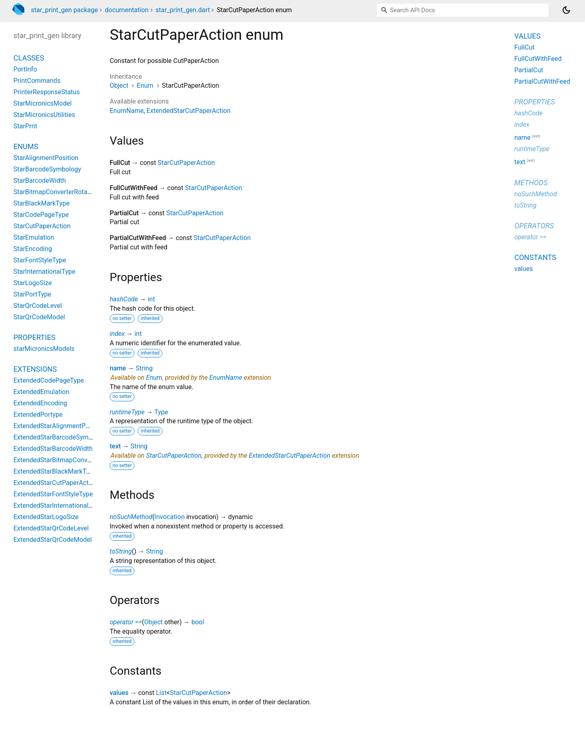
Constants (535, 257)
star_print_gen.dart (183, 10)
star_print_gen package (64, 10)
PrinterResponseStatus (46, 92)
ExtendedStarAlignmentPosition (59, 426)
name (118, 368)
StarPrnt (25, 126)
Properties (34, 337)
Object (119, 85)
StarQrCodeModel (39, 317)
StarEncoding (32, 249)
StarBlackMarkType (41, 203)
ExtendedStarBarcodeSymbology (60, 437)
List (161, 693)
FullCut (524, 47)
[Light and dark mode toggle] (566, 10)
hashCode (124, 299)
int (151, 299)
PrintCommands (37, 80)
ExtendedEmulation (41, 392)
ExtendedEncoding (40, 403)
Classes (28, 58)
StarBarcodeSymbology (47, 169)
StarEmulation (33, 237)
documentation (127, 10)
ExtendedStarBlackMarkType (54, 471)
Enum (145, 85)
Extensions (35, 369)
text (115, 446)
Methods (531, 182)
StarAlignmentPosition (45, 158)
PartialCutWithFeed (542, 81)
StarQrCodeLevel (37, 306)
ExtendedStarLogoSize (46, 517)
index (117, 334)
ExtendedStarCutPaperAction (189, 111)
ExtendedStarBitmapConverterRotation (69, 460)
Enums (25, 146)
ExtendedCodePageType (48, 380)
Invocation (169, 517)
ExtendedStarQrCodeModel (52, 539)
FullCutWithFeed (538, 59)
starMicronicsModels (43, 349)
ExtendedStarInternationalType (57, 505)
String (144, 368)
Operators (534, 225)
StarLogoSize (32, 283)
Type (161, 412)
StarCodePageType (41, 215)
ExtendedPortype (38, 414)
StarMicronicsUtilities (44, 115)
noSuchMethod (131, 517)
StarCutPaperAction (186, 163)
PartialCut (528, 70)
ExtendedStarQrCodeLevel (51, 528)
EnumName (126, 111)
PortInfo (25, 69)
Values (527, 36)
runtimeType (127, 412)
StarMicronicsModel (42, 103)
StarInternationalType (44, 271)
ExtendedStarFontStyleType (53, 494)
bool (197, 622)
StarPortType (32, 294)
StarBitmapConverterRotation (55, 192)
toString (121, 551)
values (119, 693)
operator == (126, 622)
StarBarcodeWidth (39, 180)
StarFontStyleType (39, 260)
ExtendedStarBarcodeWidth (53, 448)
